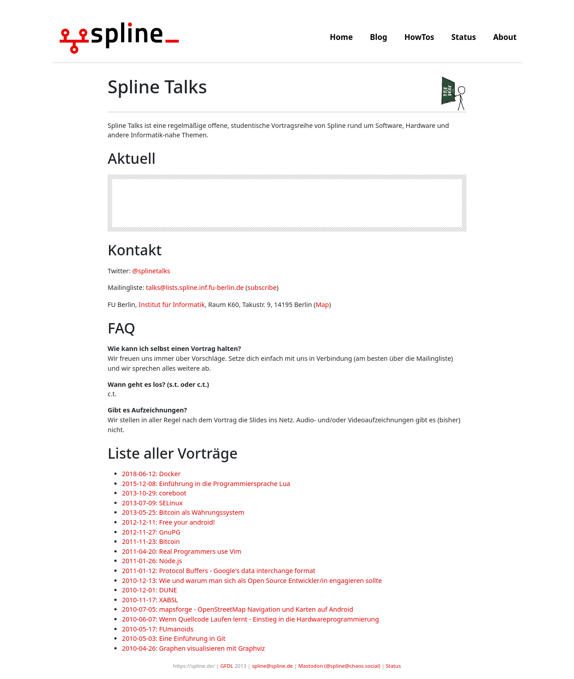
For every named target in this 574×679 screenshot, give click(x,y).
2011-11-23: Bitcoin (151, 541)
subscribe (262, 287)
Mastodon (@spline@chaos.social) (339, 665)
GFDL (226, 665)
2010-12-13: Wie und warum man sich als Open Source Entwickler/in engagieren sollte (252, 580)
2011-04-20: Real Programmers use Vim (181, 551)
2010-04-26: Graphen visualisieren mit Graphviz (193, 648)
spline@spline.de (272, 665)
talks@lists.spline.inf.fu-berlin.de (195, 287)
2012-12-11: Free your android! (168, 522)
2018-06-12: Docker (151, 473)
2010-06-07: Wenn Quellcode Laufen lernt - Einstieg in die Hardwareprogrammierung (250, 619)
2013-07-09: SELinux (152, 503)
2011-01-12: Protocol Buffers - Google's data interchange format (218, 570)
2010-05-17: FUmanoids (157, 629)
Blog (378, 37)
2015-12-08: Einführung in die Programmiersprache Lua (206, 483)
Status (464, 37)
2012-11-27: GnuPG (151, 532)
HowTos (419, 37)
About (505, 37)
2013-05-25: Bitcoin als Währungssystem (183, 512)
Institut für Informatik (172, 304)
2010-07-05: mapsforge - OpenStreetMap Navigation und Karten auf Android (237, 609)
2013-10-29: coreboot (154, 493)
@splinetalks (151, 271)
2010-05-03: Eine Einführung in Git (174, 638)
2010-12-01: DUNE (149, 590)
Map (322, 304)
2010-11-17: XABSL (150, 600)
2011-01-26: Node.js (152, 560)
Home (341, 37)
